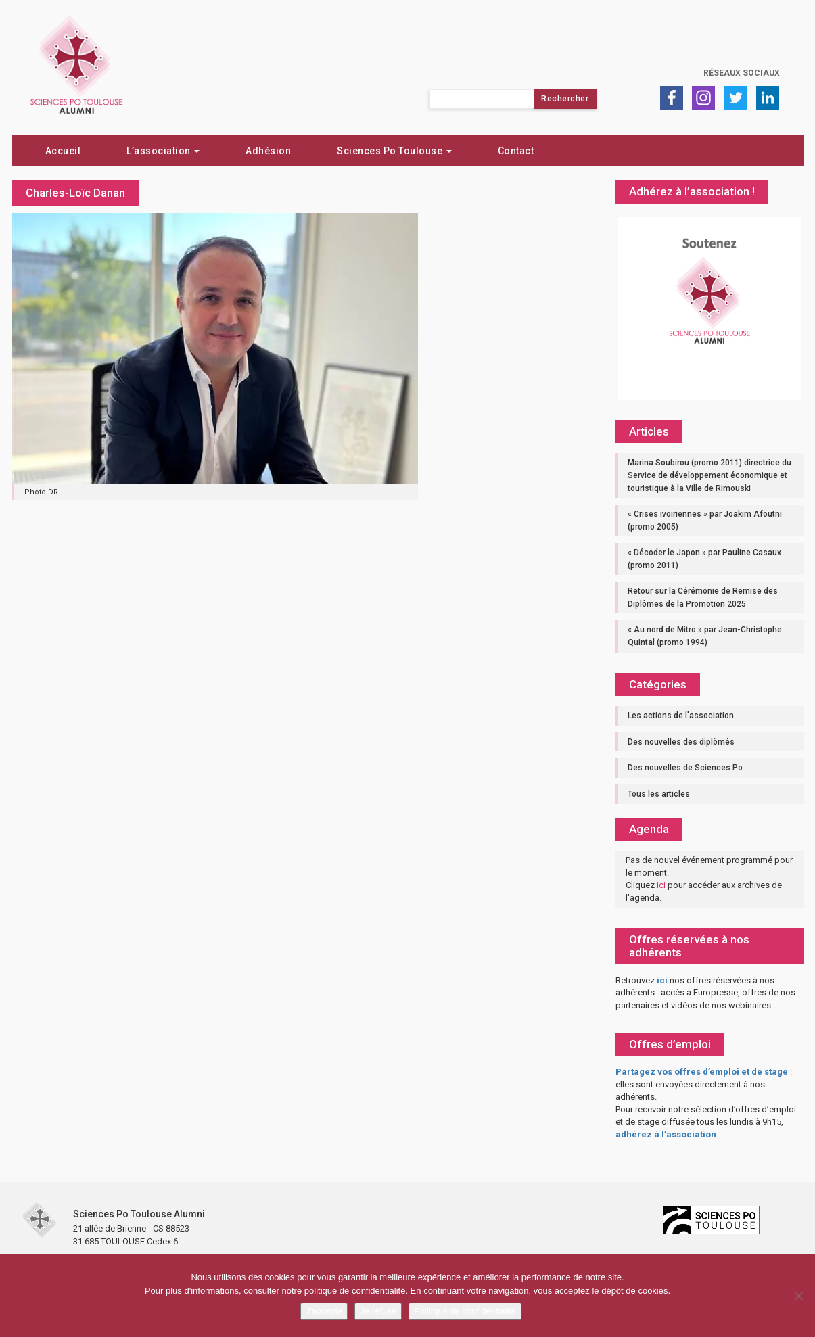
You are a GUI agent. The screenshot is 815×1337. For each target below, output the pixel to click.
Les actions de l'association (681, 715)
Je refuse (378, 1311)
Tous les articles (659, 794)
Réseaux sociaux (741, 73)
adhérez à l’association (665, 1134)
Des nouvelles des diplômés (681, 742)
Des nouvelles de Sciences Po (685, 767)
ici (661, 885)
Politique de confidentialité (465, 1311)
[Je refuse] (798, 1296)
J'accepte (324, 1311)
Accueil (63, 150)
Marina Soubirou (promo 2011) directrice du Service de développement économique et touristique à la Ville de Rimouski (709, 475)
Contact (516, 150)
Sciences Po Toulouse (394, 150)
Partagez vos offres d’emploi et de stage (701, 1071)
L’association (163, 150)
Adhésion (268, 150)
